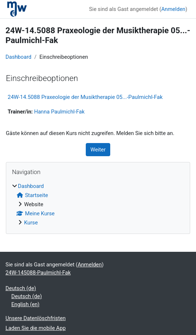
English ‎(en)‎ (25, 304)
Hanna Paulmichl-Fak (59, 111)
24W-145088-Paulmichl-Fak (38, 272)
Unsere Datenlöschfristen (35, 318)
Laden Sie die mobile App (35, 328)
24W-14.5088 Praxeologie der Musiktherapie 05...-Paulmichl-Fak (85, 97)
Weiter (98, 149)
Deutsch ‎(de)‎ (20, 288)
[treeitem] (98, 204)
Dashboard (18, 57)
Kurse (31, 222)
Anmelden (173, 9)
